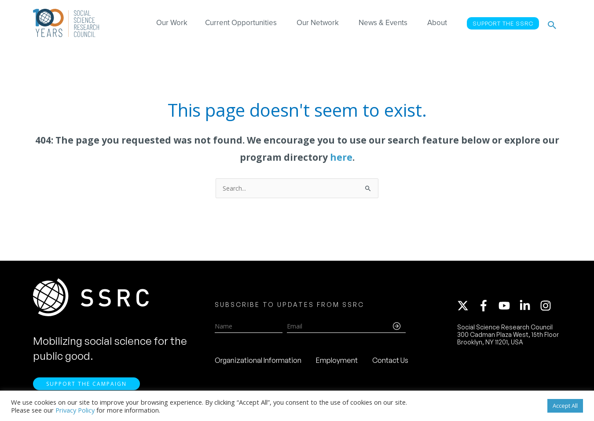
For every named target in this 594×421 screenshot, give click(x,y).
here (341, 157)
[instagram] (547, 307)
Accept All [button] (565, 406)
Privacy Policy (75, 410)
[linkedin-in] (529, 307)
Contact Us (390, 361)
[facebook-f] (487, 307)
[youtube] (508, 307)
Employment (337, 361)
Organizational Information (258, 361)
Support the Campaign (86, 386)
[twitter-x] (467, 307)
